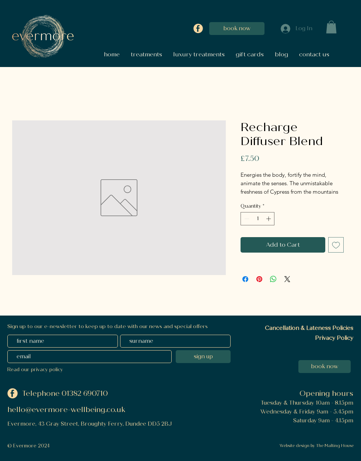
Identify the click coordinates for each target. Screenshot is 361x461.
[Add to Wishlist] (336, 245)
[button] (331, 27)
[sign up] (203, 356)
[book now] (236, 28)
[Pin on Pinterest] (259, 279)
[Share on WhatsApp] (273, 279)
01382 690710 (86, 393)
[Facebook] (198, 28)
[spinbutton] (257, 218)
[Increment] (269, 218)
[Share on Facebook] (245, 279)
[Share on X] (287, 279)
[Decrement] (246, 218)
